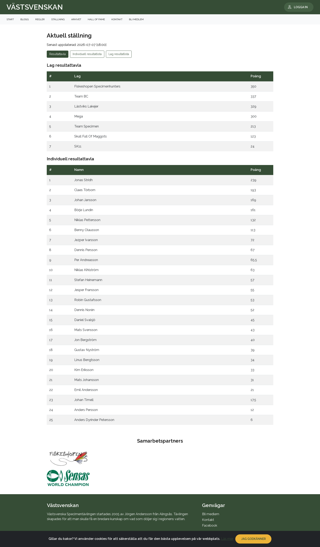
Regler (40, 19)
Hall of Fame (96, 19)
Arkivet (76, 19)
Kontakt (116, 19)
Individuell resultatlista (87, 54)
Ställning (58, 19)
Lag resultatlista (119, 54)
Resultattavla (57, 54)
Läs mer (227, 543)
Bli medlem (136, 19)
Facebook (209, 525)
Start (10, 19)
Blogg (24, 19)
